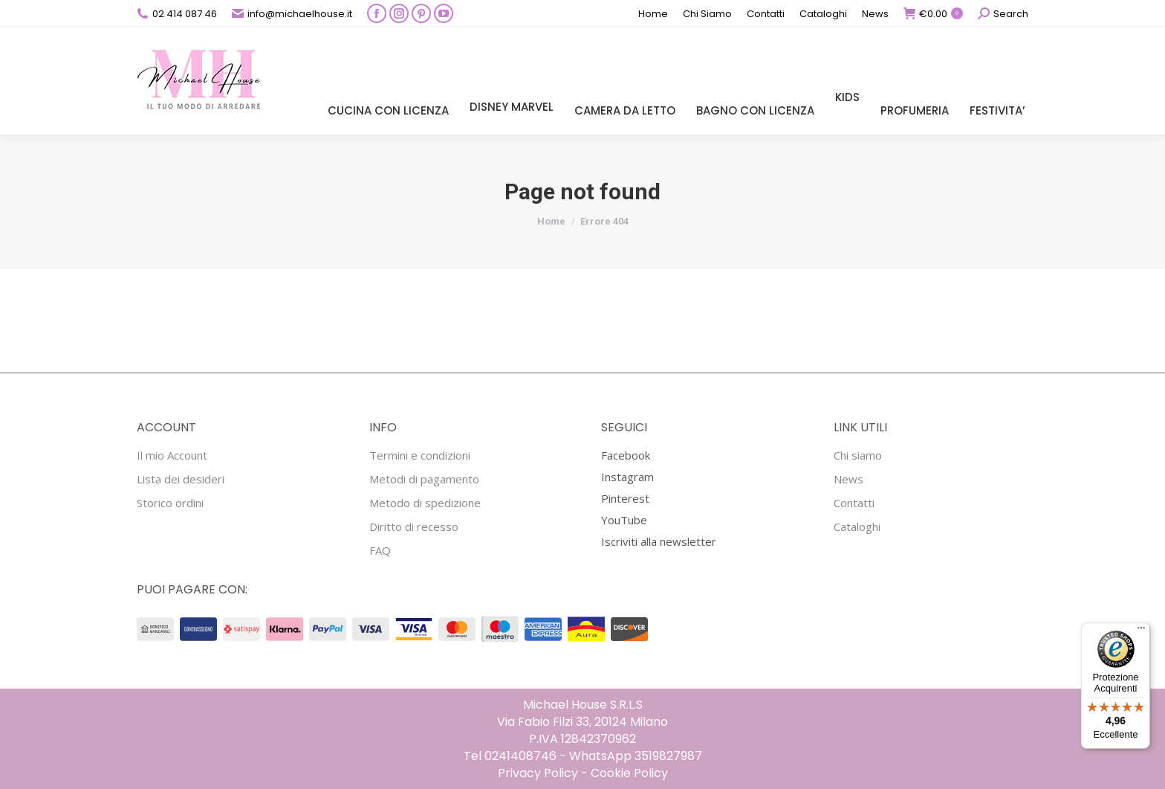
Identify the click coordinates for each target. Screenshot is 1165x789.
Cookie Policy (629, 773)
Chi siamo (858, 455)
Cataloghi (857, 527)
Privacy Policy (538, 773)
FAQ (380, 551)
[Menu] (1141, 631)
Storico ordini (170, 503)
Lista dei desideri (180, 479)
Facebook (625, 455)
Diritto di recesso (413, 527)
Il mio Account (172, 455)
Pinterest (625, 498)
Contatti (854, 503)
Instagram (627, 476)
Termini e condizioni (419, 455)
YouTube (624, 519)
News (848, 479)
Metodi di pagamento (424, 479)
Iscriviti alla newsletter (658, 541)
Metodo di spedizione (425, 503)
